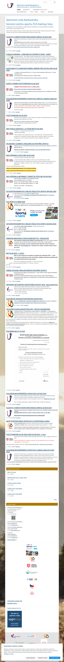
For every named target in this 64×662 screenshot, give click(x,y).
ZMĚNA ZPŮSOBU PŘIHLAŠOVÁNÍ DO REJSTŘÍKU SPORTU (26, 270)
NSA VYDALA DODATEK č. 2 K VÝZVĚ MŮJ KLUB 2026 (24, 129)
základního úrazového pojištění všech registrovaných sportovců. (30, 302)
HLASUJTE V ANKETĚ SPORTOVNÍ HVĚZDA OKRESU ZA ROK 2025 (29, 37)
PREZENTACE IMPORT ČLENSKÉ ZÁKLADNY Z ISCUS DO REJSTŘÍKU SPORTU (32, 149)
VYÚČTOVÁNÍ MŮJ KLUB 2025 (16, 115)
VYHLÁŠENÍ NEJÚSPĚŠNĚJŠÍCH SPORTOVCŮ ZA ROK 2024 (26, 394)
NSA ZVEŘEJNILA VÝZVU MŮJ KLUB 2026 (20, 155)
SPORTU (14, 603)
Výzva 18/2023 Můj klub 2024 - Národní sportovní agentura (39, 444)
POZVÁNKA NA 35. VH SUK (15, 331)
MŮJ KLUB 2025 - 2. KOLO (15, 253)
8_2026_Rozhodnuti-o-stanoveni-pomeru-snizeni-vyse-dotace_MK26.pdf (30, 78)
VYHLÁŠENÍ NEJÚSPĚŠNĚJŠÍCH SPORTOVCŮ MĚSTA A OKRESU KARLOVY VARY (31, 100)
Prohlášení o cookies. (9, 654)
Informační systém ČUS (14, 601)
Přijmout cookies (55, 658)
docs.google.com (25, 245)
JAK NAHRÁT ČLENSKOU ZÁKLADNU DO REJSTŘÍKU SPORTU (27, 144)
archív (55, 499)
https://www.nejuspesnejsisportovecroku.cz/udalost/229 (26, 47)
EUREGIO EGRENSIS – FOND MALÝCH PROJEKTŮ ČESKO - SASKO (28, 54)
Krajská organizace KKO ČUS (14, 608)
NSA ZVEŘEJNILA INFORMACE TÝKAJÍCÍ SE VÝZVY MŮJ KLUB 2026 (28, 177)
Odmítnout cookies (43, 658)
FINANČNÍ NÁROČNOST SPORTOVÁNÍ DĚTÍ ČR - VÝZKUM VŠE (27, 238)
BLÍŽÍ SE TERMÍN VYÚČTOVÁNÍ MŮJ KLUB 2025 (22, 84)
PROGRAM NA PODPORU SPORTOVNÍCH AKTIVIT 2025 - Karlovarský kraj (32, 285)
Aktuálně (26, 10)
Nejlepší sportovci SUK (49, 399)
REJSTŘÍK (9, 603)
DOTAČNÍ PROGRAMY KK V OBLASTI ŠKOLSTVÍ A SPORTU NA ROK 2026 (31, 191)
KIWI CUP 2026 (11, 472)
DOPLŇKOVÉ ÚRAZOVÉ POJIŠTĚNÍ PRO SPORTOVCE (24, 299)
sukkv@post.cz (14, 537)
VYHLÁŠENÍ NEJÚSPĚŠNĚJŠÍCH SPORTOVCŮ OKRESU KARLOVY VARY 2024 (30, 451)
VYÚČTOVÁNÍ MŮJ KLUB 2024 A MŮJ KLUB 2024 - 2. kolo (26, 435)
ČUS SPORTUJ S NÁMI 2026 (15, 202)
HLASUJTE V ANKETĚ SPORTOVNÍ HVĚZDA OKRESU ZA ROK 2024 (29, 408)
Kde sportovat (22, 12)
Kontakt (50, 12)
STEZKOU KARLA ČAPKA (14, 483)
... (50, 62)
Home (18, 10)
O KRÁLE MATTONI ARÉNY (14, 488)
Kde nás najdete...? (12, 539)
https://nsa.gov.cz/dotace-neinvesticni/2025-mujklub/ (27, 89)
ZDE (22, 109)
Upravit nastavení (31, 658)
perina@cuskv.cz (14, 525)
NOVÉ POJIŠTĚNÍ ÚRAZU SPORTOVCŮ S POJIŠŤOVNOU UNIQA (28, 421)
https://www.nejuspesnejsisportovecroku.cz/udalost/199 (29, 415)
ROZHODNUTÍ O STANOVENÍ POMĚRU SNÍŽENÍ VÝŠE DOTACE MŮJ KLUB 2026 (31, 69)
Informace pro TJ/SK (40, 10)
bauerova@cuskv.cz (15, 530)
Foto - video (34, 12)
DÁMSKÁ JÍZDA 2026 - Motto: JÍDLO (17, 477)
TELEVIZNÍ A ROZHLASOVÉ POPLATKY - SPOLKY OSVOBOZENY (28, 309)
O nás (43, 12)
